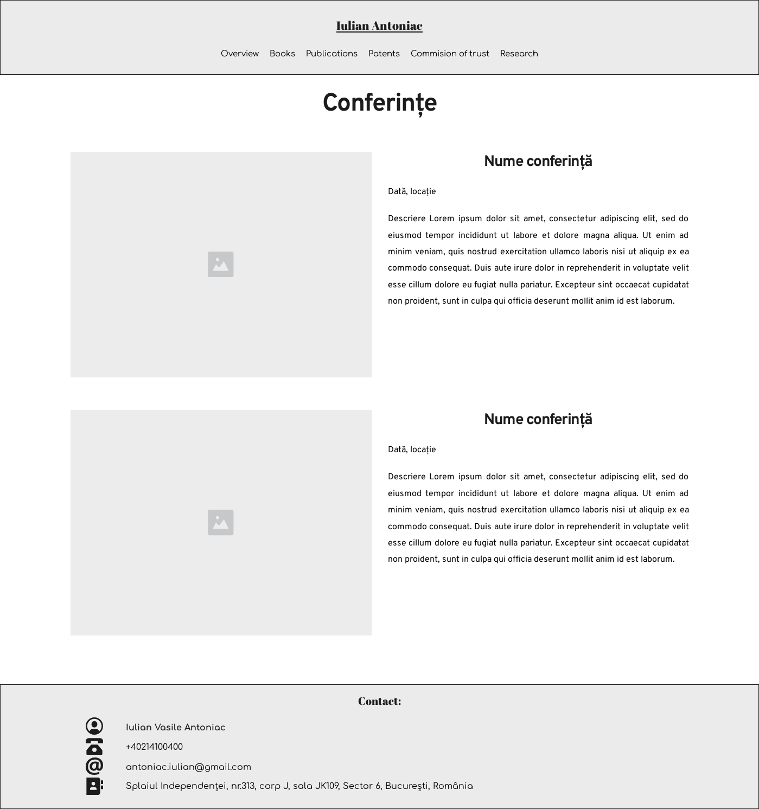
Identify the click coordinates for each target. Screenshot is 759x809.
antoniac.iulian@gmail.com (188, 767)
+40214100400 (156, 747)
